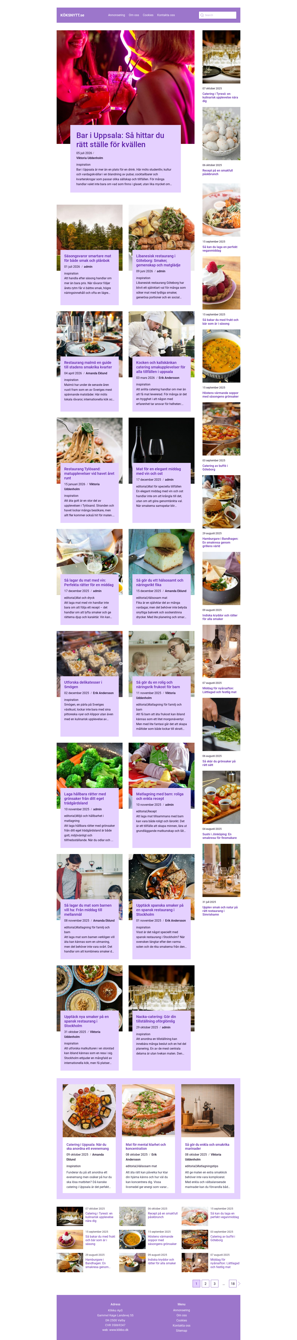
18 (233, 1284)
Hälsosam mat (157, 598)
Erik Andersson (169, 378)
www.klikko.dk (118, 1330)
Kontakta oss (166, 15)
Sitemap (181, 1330)
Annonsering (116, 15)
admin (88, 266)
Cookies (148, 15)
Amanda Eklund (96, 373)
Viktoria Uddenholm (89, 158)
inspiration (83, 164)
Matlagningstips (207, 1166)
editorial (141, 486)
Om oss (134, 15)
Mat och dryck (85, 598)
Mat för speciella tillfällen (164, 486)
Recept (152, 811)
